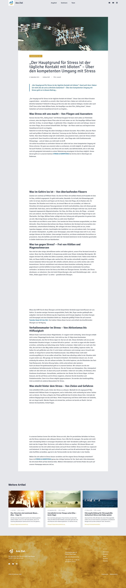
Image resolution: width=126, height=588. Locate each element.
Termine (105, 559)
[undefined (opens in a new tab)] (61, 154)
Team (104, 556)
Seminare (106, 552)
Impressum (105, 574)
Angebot (105, 554)
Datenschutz (114, 574)
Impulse (105, 561)
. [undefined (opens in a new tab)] (39, 320)
